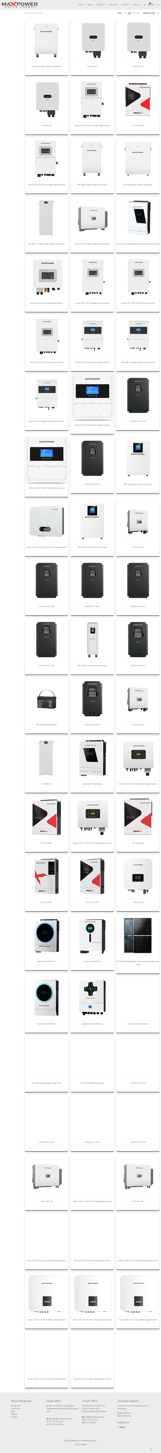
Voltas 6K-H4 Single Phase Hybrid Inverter (92, 362)
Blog (13, 1411)
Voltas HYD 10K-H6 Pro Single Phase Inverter (46, 185)
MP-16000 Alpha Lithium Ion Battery (92, 185)
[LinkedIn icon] (83, 1444)
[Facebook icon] (75, 1444)
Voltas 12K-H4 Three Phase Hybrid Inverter (92, 425)
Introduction (16, 1406)
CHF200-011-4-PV (92, 1142)
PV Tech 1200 (92, 902)
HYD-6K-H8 (138, 902)
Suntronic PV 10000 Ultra (92, 1024)
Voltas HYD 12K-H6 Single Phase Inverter (92, 303)
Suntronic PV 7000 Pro (46, 1024)
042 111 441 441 (90, 1420)
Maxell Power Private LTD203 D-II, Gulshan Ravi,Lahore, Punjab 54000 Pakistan (94, 1409)
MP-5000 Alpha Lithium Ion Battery (138, 185)
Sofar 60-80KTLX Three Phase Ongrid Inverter (92, 1260)
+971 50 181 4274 (54, 1421)
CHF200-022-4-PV (46, 666)
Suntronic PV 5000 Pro (46, 961)
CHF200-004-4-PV (92, 725)
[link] (125, 13)
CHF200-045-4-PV (46, 606)
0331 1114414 (89, 1422)
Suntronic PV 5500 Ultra (92, 784)
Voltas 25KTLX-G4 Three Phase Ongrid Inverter (92, 1201)
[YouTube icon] (80, 1444)
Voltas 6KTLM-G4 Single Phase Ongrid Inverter (92, 1379)
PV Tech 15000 (138, 125)
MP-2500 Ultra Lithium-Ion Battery (138, 484)
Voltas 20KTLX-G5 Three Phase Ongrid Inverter (138, 784)
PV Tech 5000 (46, 902)
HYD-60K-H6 (138, 547)
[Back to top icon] (151, 1449)
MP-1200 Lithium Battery (46, 725)
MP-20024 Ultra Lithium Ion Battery (92, 547)
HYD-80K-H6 (138, 1201)
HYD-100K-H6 (47, 1201)
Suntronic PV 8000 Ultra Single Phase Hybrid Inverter (138, 244)
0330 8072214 (124, 1416)
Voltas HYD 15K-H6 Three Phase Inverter (138, 303)
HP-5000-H (46, 784)
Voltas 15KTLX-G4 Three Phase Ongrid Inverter (46, 1320)
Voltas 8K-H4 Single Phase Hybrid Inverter (138, 362)
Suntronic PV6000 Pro (92, 961)
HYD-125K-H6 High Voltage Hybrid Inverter (92, 244)
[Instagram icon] (85, 1444)
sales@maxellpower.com (93, 1417)
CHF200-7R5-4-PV (138, 1142)
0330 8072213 (124, 1413)
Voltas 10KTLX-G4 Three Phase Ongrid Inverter (46, 1379)
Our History (15, 1408)
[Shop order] (151, 13)
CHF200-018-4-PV (138, 1083)
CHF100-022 (92, 66)
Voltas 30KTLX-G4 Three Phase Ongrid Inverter (138, 1320)
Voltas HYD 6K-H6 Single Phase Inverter (46, 303)
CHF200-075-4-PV (138, 421)
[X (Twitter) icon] (78, 1444)
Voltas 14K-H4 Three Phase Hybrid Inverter (46, 488)
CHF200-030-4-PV (138, 606)
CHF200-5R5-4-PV (138, 666)
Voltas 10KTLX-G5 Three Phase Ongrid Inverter (92, 843)
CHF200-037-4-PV (92, 606)
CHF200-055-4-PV (92, 484)
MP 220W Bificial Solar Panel (92, 1083)
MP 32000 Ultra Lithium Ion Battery (92, 666)
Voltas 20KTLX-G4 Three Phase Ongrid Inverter (92, 1320)
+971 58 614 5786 (54, 1424)
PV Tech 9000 (46, 843)
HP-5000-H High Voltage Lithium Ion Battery (46, 244)
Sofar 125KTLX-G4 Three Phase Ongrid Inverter (46, 1260)
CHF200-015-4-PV (46, 1142)
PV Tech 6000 (138, 843)
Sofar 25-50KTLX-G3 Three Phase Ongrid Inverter (46, 547)
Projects (14, 1414)
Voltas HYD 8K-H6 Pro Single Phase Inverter (92, 125)
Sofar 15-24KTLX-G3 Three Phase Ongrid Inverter (138, 1260)
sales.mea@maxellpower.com (59, 1419)
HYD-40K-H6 (138, 725)
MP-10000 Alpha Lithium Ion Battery (46, 66)
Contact (14, 1417)
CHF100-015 (46, 125)
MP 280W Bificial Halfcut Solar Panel (46, 1083)
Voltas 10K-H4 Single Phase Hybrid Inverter (46, 421)
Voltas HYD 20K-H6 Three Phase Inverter (46, 362)
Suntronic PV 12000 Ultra (138, 1024)
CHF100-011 (138, 66)
